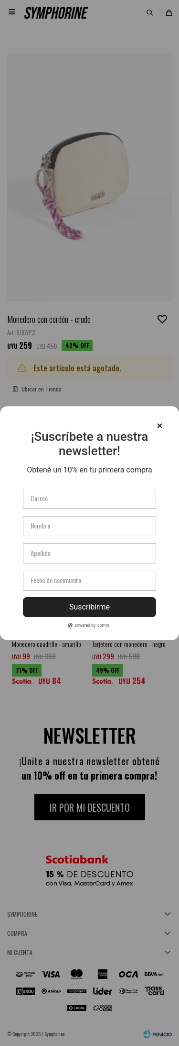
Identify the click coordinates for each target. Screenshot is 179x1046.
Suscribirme (89, 606)
